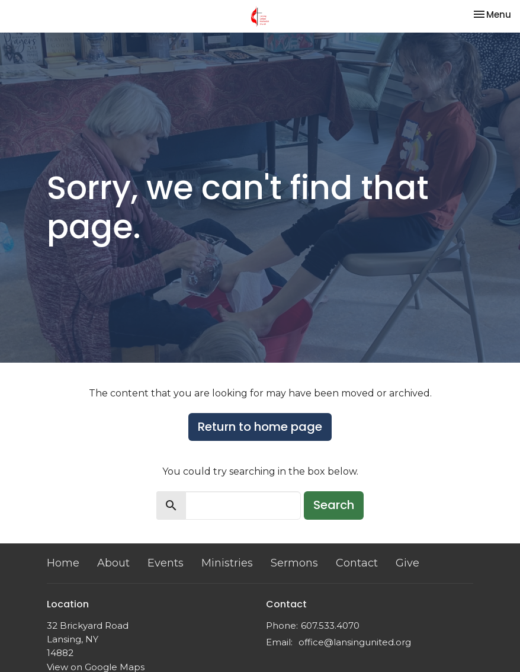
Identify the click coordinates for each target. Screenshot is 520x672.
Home (63, 562)
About (113, 562)
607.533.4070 (330, 625)
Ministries (227, 562)
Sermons (294, 562)
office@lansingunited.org (354, 642)
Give (407, 562)
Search (333, 505)
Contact (357, 562)
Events (165, 562)
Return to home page (260, 426)
